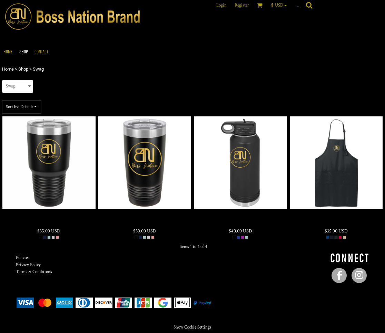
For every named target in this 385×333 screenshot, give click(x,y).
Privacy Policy (28, 265)
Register (242, 5)
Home (8, 69)
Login (221, 5)
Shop (23, 69)
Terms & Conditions (34, 272)
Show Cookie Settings (192, 327)
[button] (280, 5)
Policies (22, 258)
